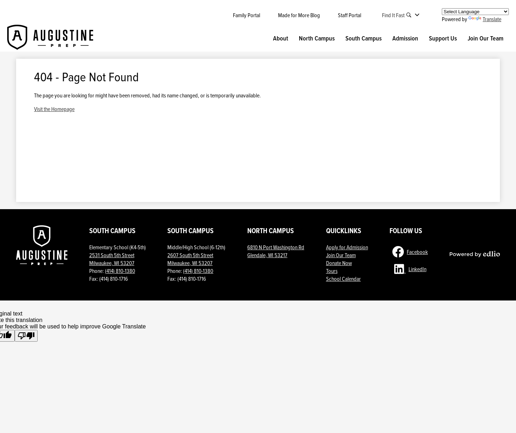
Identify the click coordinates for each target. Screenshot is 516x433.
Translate (484, 19)
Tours (332, 271)
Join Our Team (341, 255)
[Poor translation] (26, 336)
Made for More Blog (299, 15)
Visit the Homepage (54, 109)
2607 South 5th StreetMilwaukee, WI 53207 (190, 259)
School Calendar (343, 279)
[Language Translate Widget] (475, 11)
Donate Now (339, 263)
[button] (280, 38)
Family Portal (246, 15)
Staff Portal (349, 15)
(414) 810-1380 (120, 271)
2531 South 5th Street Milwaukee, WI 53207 (111, 259)
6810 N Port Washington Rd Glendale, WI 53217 (275, 251)
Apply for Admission (347, 247)
